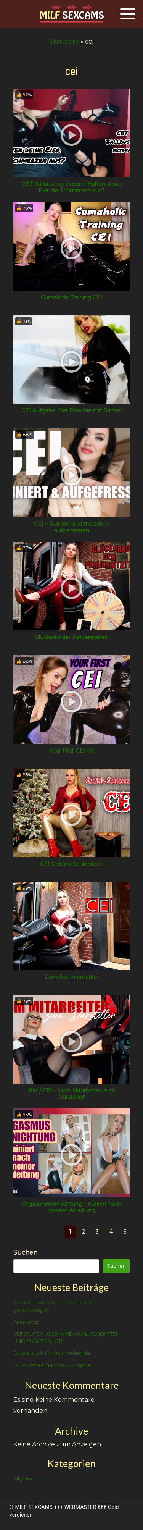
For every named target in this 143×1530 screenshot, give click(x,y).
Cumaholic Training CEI (71, 297)
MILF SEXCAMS (33, 1507)
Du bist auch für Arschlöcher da (51, 1353)
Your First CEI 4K (71, 750)
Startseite (64, 41)
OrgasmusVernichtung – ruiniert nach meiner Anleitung (71, 1207)
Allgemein (26, 1478)
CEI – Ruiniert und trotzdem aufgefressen (71, 527)
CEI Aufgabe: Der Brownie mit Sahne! (71, 410)
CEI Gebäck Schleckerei (71, 864)
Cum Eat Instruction (72, 977)
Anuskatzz (26, 1322)
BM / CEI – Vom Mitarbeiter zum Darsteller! (71, 1093)
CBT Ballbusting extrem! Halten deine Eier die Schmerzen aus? (71, 187)
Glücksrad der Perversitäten (71, 637)
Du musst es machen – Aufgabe (52, 1365)
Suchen (25, 1252)
